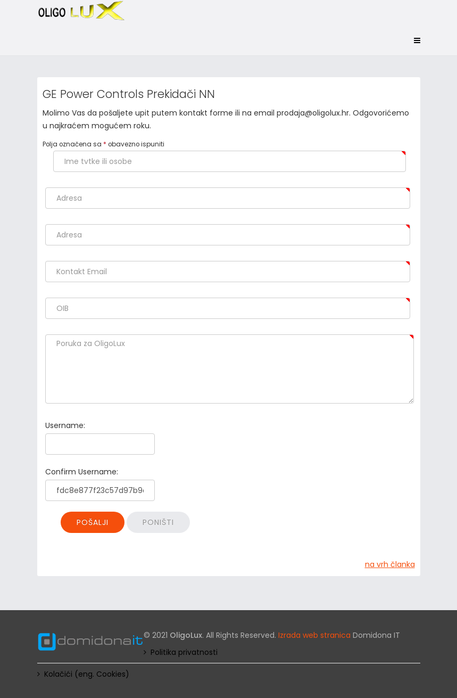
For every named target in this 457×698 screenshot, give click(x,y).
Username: (65, 425)
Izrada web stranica (314, 635)
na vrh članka (390, 564)
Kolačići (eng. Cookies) (86, 674)
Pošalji (93, 522)
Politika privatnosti (184, 652)
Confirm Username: (81, 471)
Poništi (158, 522)
